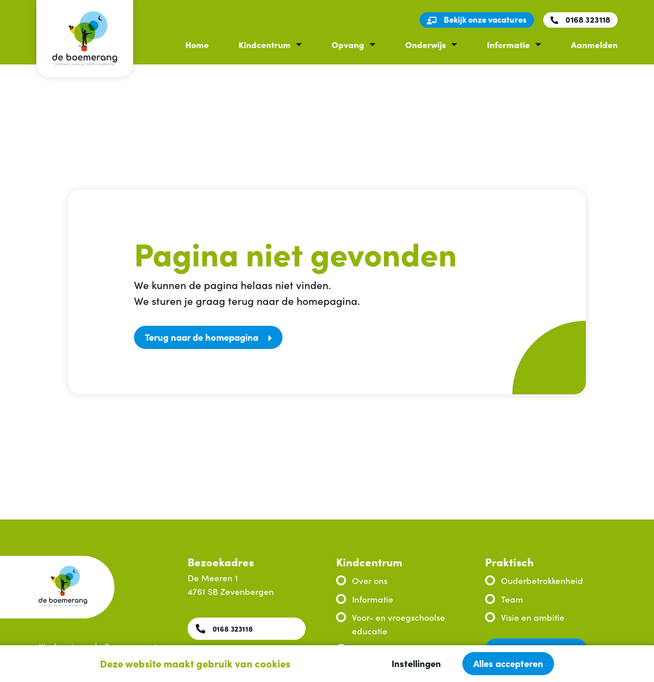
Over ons (369, 580)
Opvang (348, 44)
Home (197, 44)
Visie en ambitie (533, 617)
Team (512, 599)
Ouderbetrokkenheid (542, 580)
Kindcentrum (264, 44)
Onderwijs (425, 44)
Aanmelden (594, 44)
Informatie (508, 44)
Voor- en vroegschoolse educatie (398, 623)
